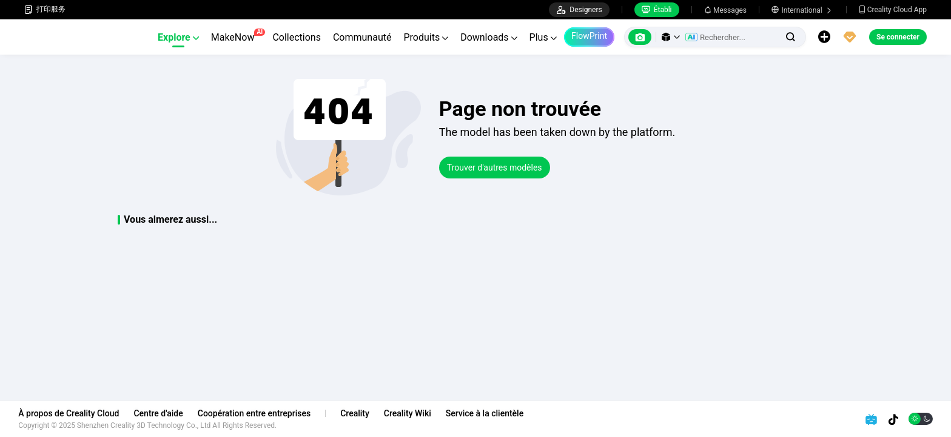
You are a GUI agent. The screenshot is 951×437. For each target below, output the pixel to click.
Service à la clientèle (490, 413)
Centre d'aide (164, 413)
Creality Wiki (413, 413)
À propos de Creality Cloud (74, 413)
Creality (360, 413)
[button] (671, 37)
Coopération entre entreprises (259, 413)
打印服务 (45, 9)
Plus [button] (543, 37)
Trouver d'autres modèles (494, 167)
